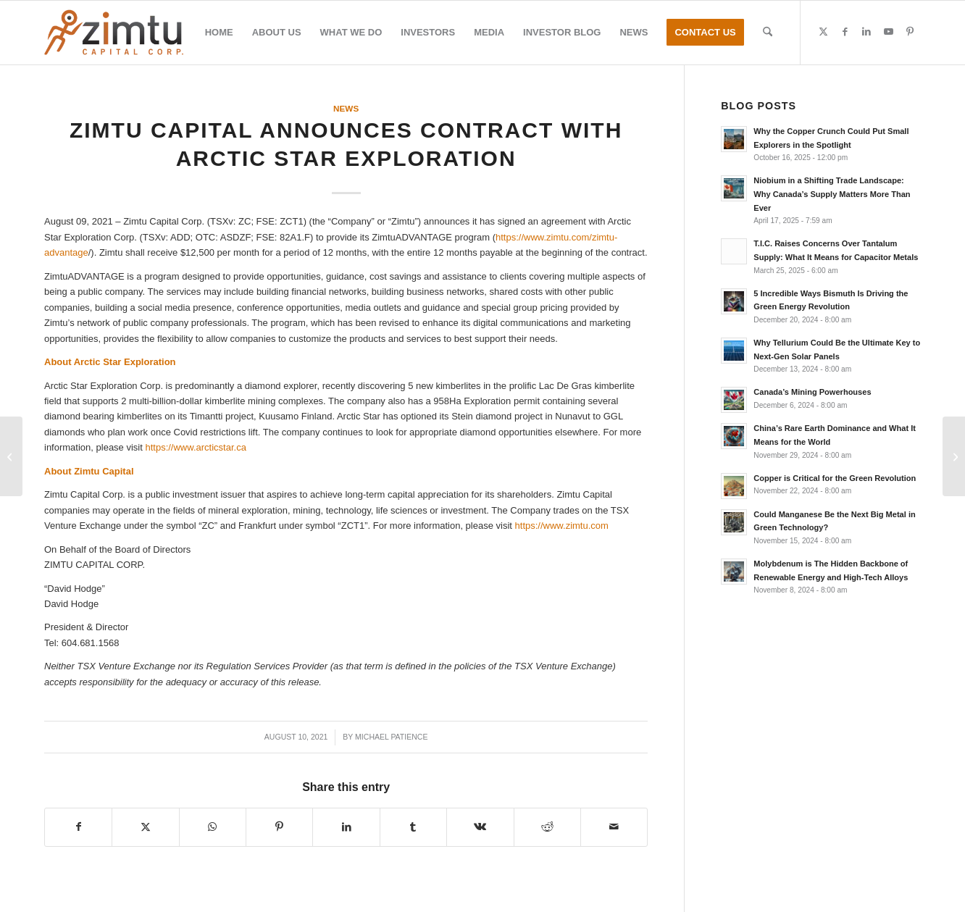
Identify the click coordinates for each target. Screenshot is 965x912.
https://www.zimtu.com (562, 525)
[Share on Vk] (480, 826)
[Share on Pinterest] (279, 826)
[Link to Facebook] (845, 32)
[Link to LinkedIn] (866, 32)
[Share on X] (145, 826)
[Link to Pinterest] (910, 32)
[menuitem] (219, 32)
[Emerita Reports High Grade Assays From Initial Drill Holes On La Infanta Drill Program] (954, 456)
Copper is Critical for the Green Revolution (834, 478)
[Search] (767, 32)
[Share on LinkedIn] (346, 826)
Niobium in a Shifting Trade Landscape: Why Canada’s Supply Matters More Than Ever (831, 194)
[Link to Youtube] (888, 32)
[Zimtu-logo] (113, 32)
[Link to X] (823, 32)
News (346, 108)
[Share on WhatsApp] (213, 826)
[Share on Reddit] (547, 826)
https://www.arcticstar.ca (195, 447)
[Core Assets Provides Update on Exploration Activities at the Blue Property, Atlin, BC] (11, 456)
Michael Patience (391, 736)
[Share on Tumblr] (413, 826)
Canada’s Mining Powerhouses (812, 392)
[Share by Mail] (614, 826)
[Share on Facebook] (78, 826)
